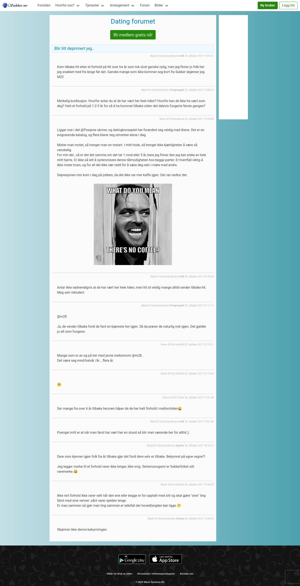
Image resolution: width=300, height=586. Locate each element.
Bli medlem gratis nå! (133, 34)
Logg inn (288, 5)
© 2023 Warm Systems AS (150, 582)
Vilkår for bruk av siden (119, 573)
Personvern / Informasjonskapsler (156, 573)
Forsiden (44, 5)
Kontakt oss (186, 573)
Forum (145, 5)
